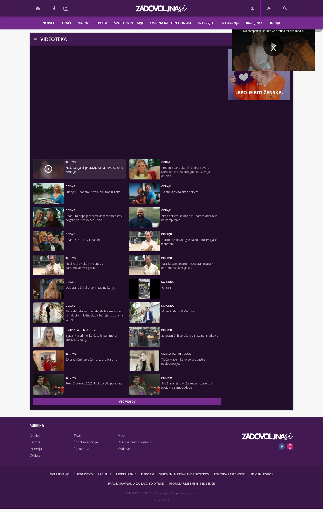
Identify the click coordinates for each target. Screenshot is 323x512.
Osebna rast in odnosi (170, 23)
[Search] (285, 8)
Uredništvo (83, 474)
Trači (66, 23)
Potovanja (230, 23)
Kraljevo (254, 23)
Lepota (101, 23)
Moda (83, 23)
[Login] (252, 8)
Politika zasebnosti (230, 474)
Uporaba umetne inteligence (192, 483)
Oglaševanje (59, 474)
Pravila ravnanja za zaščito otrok (136, 483)
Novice (48, 23)
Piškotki (147, 474)
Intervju (205, 23)
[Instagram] (66, 8)
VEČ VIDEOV (127, 401)
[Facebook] (54, 8)
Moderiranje (126, 474)
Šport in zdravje (129, 23)
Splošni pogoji (261, 474)
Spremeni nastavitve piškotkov (184, 474)
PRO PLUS (104, 474)
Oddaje (274, 23)
